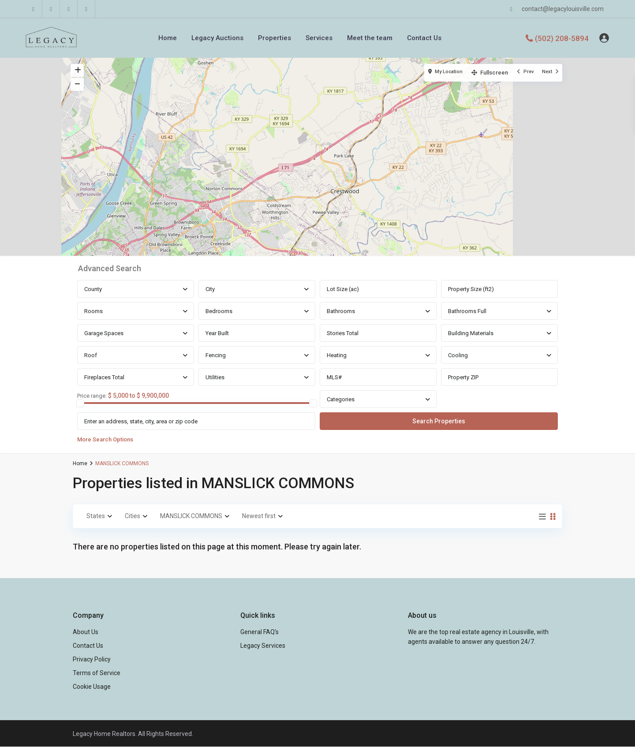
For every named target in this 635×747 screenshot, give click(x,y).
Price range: (92, 396)
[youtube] (69, 9)
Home (167, 38)
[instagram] (86, 9)
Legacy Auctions (217, 38)
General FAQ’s (259, 631)
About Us (85, 631)
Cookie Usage (92, 686)
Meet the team (369, 38)
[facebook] (33, 9)
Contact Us (424, 38)
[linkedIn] (51, 9)
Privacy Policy (92, 659)
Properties (274, 38)
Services (319, 38)
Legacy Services (262, 645)
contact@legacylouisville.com (563, 8)
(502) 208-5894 (562, 38)
